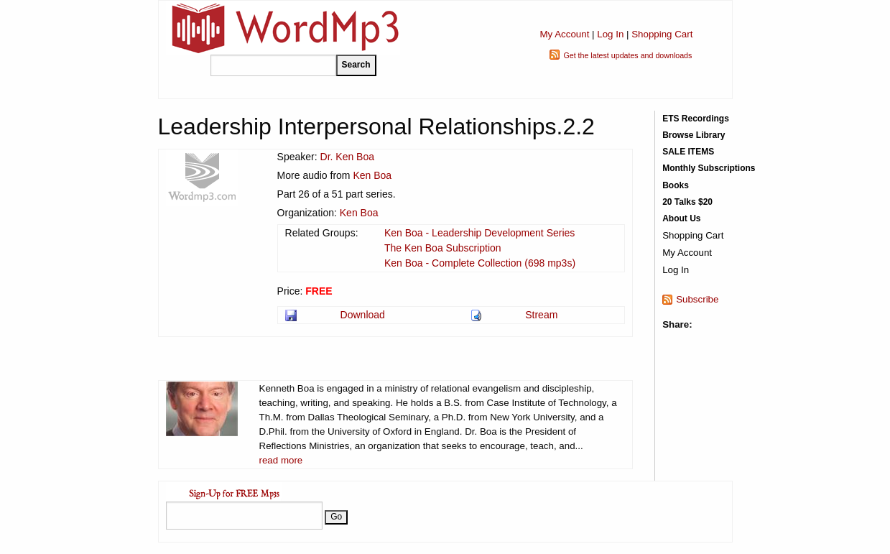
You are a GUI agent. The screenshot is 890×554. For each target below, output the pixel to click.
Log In (610, 34)
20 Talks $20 (687, 202)
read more (281, 460)
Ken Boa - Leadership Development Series (479, 233)
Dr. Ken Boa (347, 156)
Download (362, 314)
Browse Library (693, 135)
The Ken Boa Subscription (442, 248)
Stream (541, 314)
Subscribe (697, 299)
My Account (564, 34)
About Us (681, 218)
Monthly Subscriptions (708, 168)
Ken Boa (372, 175)
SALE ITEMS (688, 152)
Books (675, 185)
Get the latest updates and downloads (627, 55)
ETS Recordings (695, 119)
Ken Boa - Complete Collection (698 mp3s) (479, 263)
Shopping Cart (661, 34)
